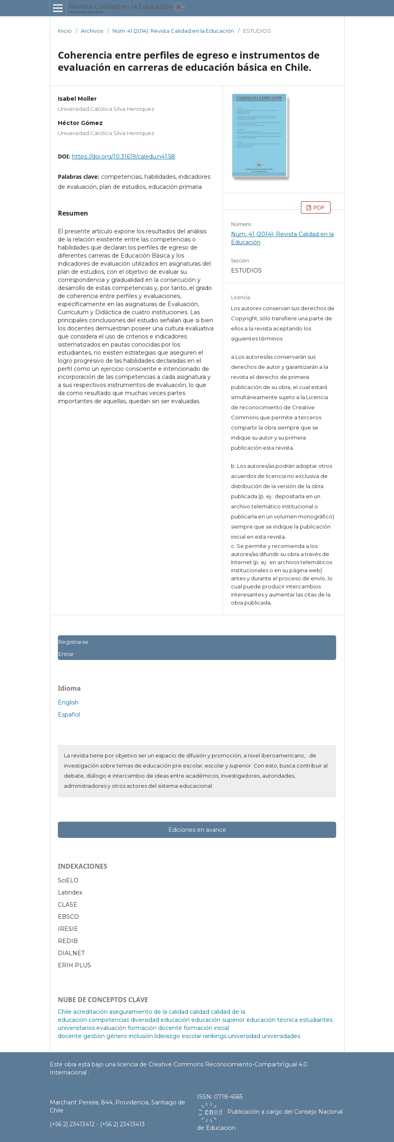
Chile (65, 1011)
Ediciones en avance (197, 829)
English (68, 702)
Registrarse (73, 642)
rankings (215, 1036)
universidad (244, 1036)
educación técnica (272, 1020)
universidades (281, 1036)
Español (69, 714)
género (116, 1036)
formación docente (155, 1028)
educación (175, 1020)
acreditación (90, 1011)
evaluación (111, 1028)
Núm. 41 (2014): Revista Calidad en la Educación (173, 30)
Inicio (65, 30)
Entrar (66, 654)
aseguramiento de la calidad (148, 1011)
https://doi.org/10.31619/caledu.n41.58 (123, 156)
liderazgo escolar (178, 1036)
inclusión (141, 1036)
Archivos (92, 30)
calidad (199, 1011)
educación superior (218, 1020)
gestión (94, 1036)
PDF (318, 207)
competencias (109, 1020)
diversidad (145, 1020)
